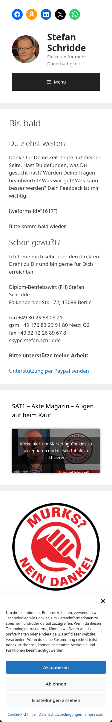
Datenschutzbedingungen (60, 714)
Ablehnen (56, 684)
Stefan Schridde (66, 42)
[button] (103, 601)
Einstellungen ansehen (56, 700)
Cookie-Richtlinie (21, 714)
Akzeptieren (56, 667)
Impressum (94, 714)
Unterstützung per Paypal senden (49, 370)
